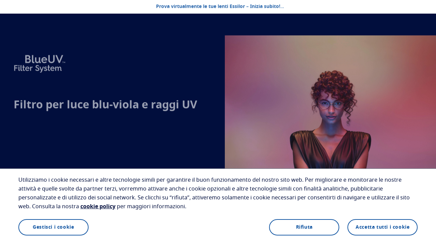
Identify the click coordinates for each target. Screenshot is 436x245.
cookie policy (97, 206)
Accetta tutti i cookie (382, 227)
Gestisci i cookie (53, 227)
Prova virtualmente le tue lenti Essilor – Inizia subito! (218, 6)
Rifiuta (304, 227)
